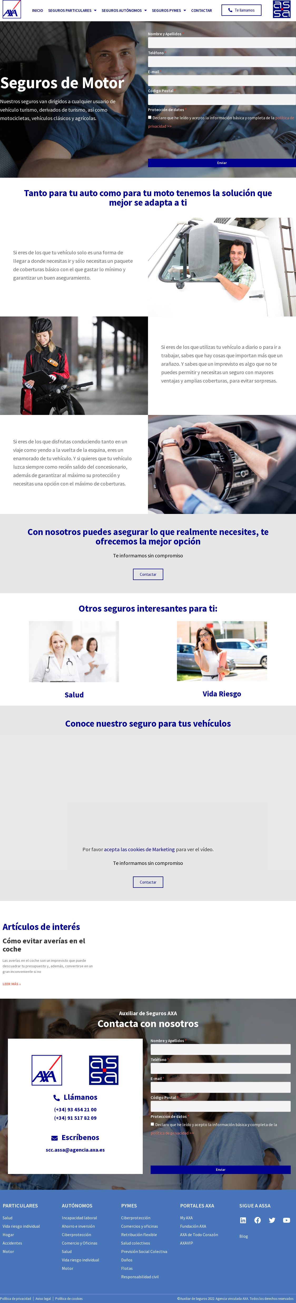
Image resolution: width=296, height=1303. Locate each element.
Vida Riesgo (222, 693)
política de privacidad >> (172, 1133)
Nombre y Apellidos (164, 34)
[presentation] (188, 142)
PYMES (129, 1205)
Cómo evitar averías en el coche (44, 945)
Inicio (37, 10)
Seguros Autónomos (124, 10)
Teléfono (156, 53)
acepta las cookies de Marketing (139, 849)
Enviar (222, 163)
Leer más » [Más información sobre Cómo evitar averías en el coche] (12, 984)
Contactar (201, 10)
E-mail (153, 72)
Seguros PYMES (169, 10)
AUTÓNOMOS (77, 1205)
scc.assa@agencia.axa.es (75, 1149)
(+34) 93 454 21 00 (75, 1109)
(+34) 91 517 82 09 (75, 1117)
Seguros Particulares (72, 10)
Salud (74, 695)
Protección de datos (166, 110)
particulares (20, 1205)
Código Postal (160, 91)
